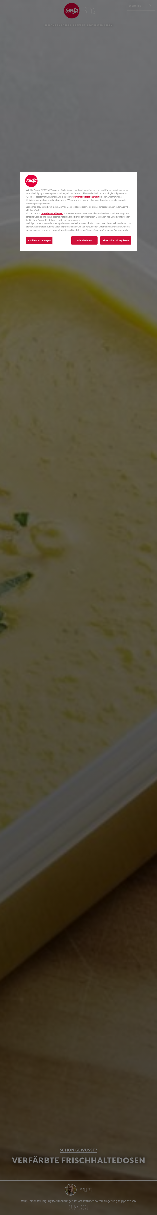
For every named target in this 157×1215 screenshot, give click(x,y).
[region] (78, 211)
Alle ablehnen (84, 240)
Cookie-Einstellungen (39, 240)
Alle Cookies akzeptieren (115, 240)
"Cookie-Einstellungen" (52, 213)
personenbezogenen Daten (86, 196)
